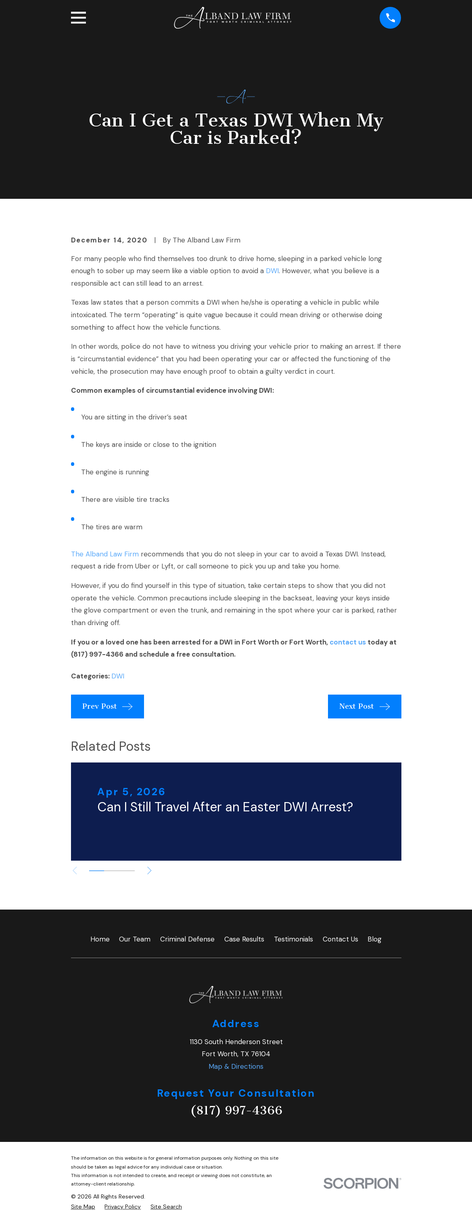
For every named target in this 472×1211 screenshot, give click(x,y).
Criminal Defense (187, 939)
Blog (375, 939)
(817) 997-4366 (236, 1110)
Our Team (134, 939)
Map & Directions (236, 1066)
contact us (348, 642)
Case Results (244, 939)
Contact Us (340, 939)
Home (100, 939)
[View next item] (149, 870)
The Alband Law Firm (105, 554)
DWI (272, 270)
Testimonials (293, 939)
